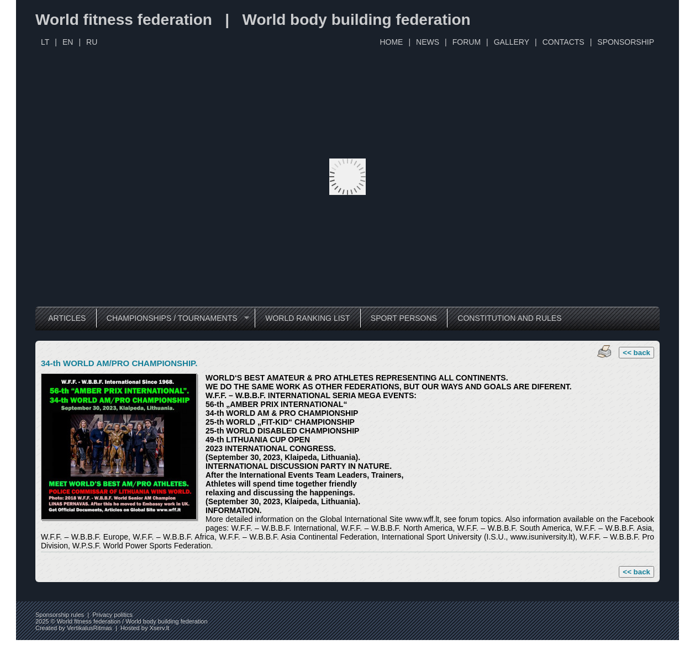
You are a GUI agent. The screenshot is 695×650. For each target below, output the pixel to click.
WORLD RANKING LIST (307, 318)
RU (91, 42)
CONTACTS (564, 42)
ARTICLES (67, 318)
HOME (391, 42)
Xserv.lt (159, 628)
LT (45, 42)
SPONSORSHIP (625, 42)
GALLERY (511, 42)
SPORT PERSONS (404, 318)
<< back (636, 352)
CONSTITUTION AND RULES (509, 318)
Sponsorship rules (59, 614)
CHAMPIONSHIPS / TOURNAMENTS (172, 318)
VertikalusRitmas (89, 628)
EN (67, 42)
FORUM (466, 42)
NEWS (427, 42)
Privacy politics (112, 614)
